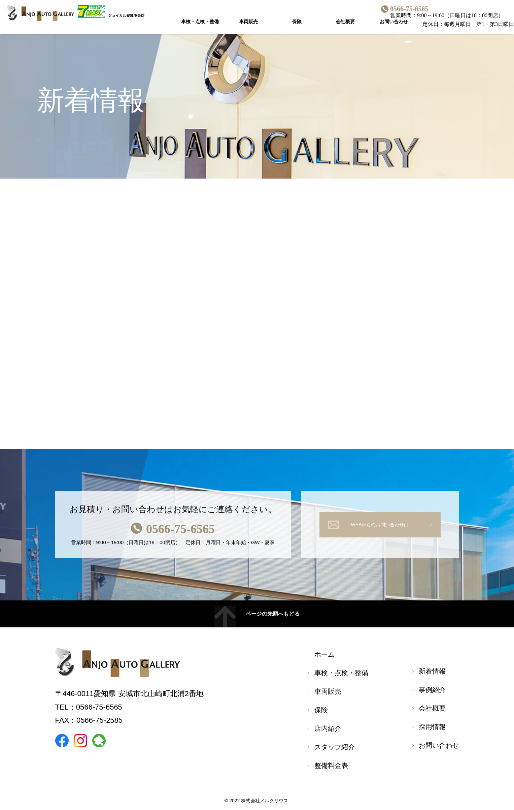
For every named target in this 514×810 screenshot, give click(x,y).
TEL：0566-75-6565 (88, 708)
